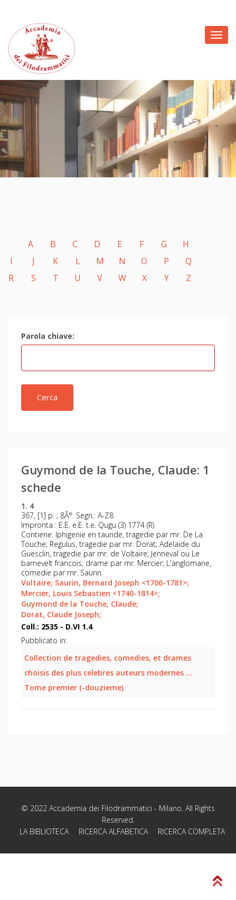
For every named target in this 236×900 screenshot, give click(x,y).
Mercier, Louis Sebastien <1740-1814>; (90, 593)
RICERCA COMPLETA (191, 831)
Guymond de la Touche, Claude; (79, 604)
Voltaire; (37, 583)
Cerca (47, 397)
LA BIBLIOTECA (44, 831)
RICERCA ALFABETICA (113, 831)
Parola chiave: (47, 336)
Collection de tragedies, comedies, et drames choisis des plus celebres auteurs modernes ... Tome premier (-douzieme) (108, 672)
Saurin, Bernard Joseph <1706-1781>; (122, 583)
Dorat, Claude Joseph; (61, 614)
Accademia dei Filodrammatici (100, 808)
